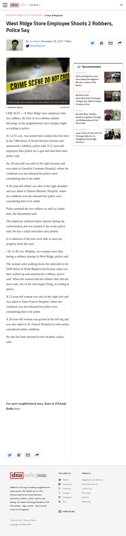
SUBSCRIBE (67, 511)
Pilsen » (80, 111)
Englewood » (82, 129)
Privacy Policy (30, 520)
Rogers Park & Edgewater (24, 15)
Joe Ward (34, 41)
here (17, 408)
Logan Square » (84, 92)
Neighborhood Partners (92, 479)
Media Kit (86, 501)
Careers (85, 497)
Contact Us (87, 488)
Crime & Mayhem (54, 15)
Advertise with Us (90, 484)
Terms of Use (16, 520)
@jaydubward (37, 45)
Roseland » (82, 73)
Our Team (86, 492)
